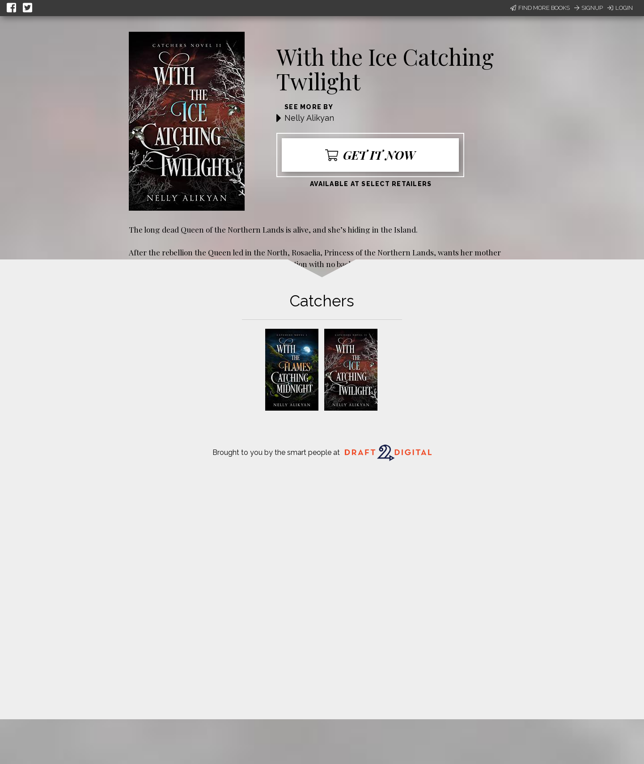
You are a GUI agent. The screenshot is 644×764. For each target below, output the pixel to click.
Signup (588, 7)
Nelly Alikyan (309, 118)
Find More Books (540, 7)
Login (620, 7)
